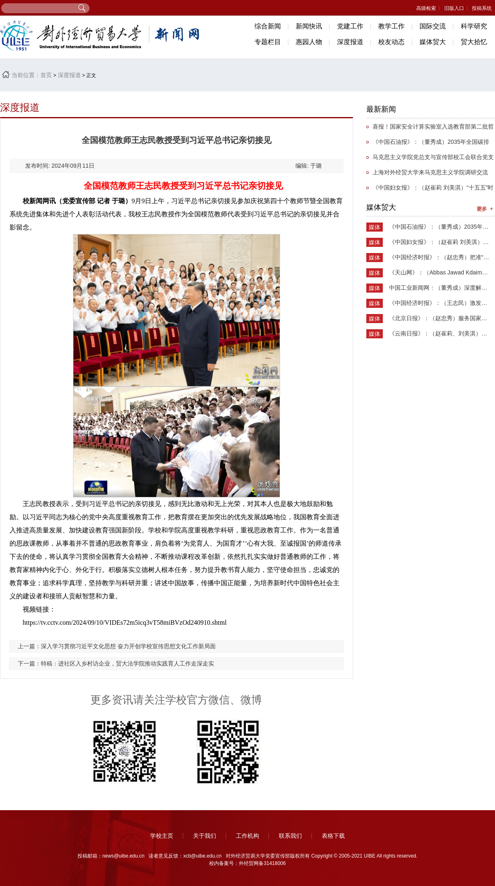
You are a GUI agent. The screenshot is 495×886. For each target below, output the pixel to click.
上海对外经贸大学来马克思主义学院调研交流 (430, 172)
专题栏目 (268, 41)
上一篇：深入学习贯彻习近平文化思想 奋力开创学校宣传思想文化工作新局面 (117, 646)
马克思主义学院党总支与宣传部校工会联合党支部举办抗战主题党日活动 (430, 159)
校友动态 (391, 41)
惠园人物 (309, 41)
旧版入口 (454, 8)
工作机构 (247, 836)
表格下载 (333, 836)
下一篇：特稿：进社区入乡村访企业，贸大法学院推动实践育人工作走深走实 (116, 663)
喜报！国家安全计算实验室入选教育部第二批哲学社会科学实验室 (430, 128)
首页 (46, 75)
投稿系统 (482, 8)
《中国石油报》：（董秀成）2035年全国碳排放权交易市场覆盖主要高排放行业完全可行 (427, 144)
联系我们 (290, 836)
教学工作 (391, 26)
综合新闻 (268, 26)
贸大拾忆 (474, 41)
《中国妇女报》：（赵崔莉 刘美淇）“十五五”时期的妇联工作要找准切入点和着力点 (429, 189)
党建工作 (350, 26)
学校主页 (161, 836)
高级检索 (426, 8)
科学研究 (474, 26)
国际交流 (433, 26)
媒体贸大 (433, 41)
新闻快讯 (309, 26)
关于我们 (204, 836)
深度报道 (350, 41)
